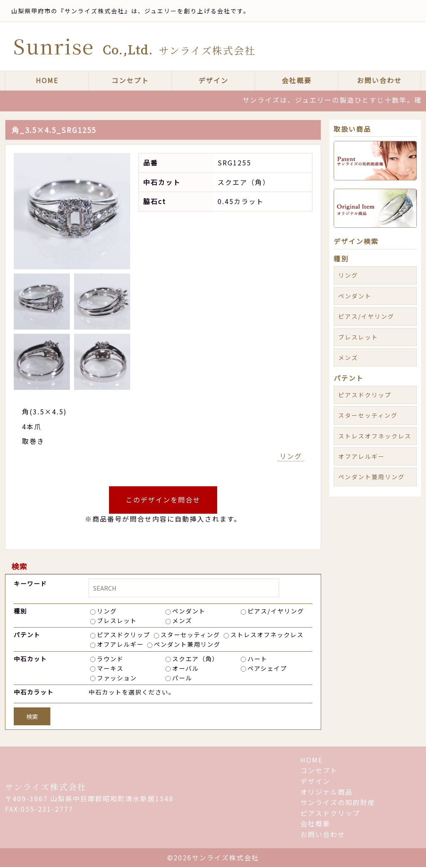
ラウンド (110, 658)
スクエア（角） (195, 658)
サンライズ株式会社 (46, 787)
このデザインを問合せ (163, 500)
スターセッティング (190, 634)
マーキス (110, 668)
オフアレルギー (120, 644)
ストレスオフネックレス (267, 634)
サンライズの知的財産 (337, 802)
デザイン (213, 80)
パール (182, 677)
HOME (47, 80)
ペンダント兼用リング (187, 644)
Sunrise (134, 46)
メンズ (182, 620)
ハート (257, 658)
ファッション (117, 677)
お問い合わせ (379, 80)
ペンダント (189, 610)
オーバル (185, 668)
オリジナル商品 (326, 792)
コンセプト (130, 80)
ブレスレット (117, 620)
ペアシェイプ (267, 668)
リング (291, 456)
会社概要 (297, 80)
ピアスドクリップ (123, 634)
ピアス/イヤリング (276, 610)
